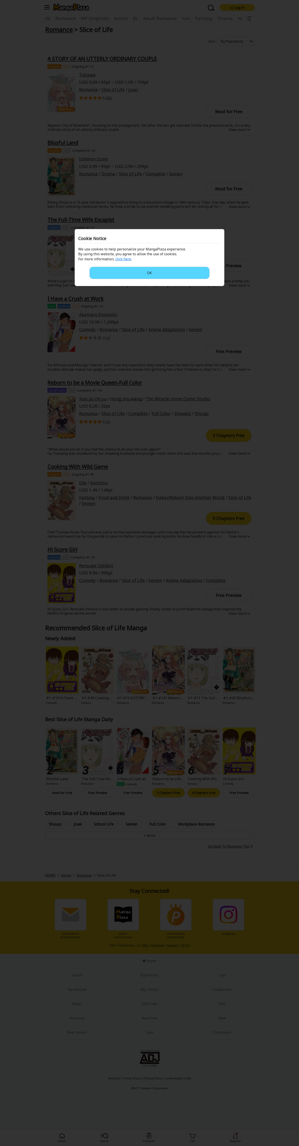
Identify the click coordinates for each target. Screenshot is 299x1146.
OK (149, 272)
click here (123, 259)
